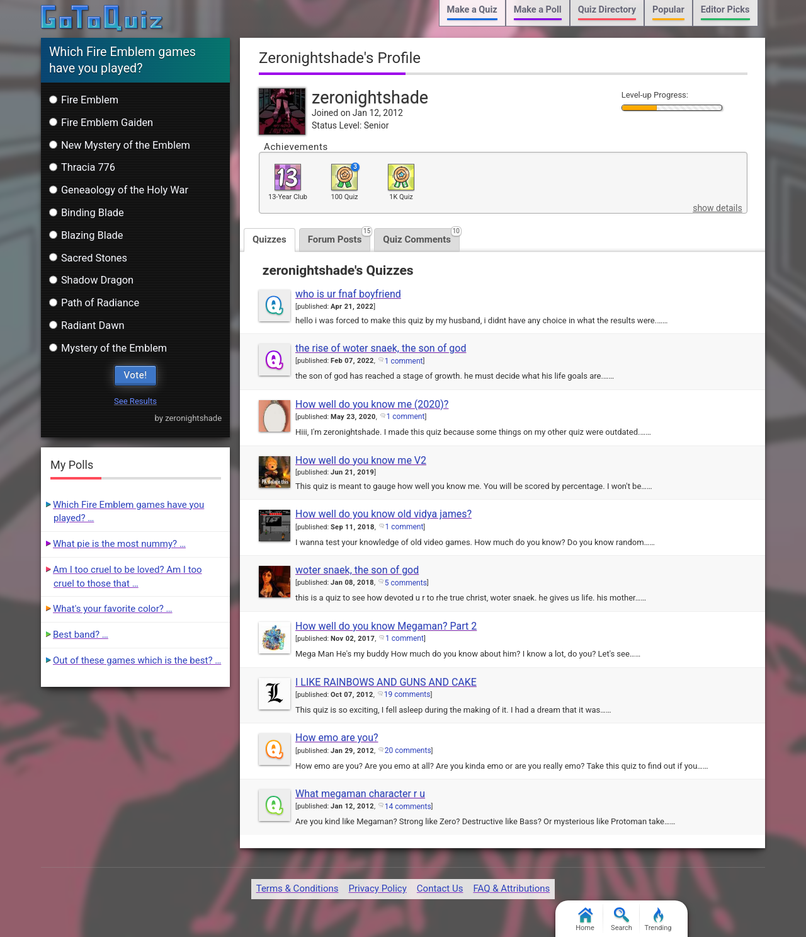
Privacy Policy (377, 888)
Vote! (135, 375)
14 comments (408, 806)
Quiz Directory (607, 9)
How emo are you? (336, 738)
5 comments (406, 582)
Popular (668, 9)
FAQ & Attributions (511, 888)
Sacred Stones (88, 258)
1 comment (404, 361)
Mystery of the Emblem (108, 348)
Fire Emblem (83, 100)
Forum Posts (339, 236)
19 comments (407, 694)
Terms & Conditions (297, 888)
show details (717, 208)
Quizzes (270, 239)
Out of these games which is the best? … (137, 660)
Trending (658, 919)
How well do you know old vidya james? (383, 514)
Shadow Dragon (91, 280)
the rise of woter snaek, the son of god (380, 348)
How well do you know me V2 (360, 460)
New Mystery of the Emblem (119, 145)
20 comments (408, 750)
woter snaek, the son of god (357, 570)
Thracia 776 (82, 167)
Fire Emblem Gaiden (101, 123)
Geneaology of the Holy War (118, 190)
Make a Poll (538, 9)
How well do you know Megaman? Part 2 (386, 626)
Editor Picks (725, 9)
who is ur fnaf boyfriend (348, 294)
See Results (135, 401)
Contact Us (440, 888)
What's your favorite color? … (113, 608)
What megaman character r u (360, 794)
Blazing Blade (86, 235)
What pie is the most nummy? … (119, 543)
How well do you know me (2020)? (371, 404)
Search (621, 919)
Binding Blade (86, 213)
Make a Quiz (472, 9)
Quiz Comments (421, 236)
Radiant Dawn (87, 325)
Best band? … (80, 634)
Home (585, 919)
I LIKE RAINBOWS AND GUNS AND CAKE (386, 682)
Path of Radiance (94, 303)
